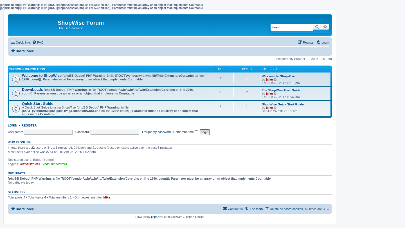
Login (12, 125)
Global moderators (54, 164)
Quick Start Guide (37, 103)
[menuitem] (37, 42)
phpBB (155, 216)
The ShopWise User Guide (281, 90)
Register (29, 125)
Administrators (30, 164)
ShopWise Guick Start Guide (283, 104)
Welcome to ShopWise (42, 75)
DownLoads (32, 89)
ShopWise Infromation (27, 69)
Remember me (185, 132)
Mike (269, 79)
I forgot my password (156, 132)
